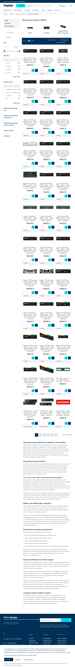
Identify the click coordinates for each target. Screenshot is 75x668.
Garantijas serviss (61, 642)
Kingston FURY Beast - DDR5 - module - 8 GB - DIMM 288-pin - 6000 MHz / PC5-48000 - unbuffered (46, 315)
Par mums (57, 10)
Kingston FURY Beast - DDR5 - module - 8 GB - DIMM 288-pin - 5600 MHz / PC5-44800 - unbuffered (46, 92)
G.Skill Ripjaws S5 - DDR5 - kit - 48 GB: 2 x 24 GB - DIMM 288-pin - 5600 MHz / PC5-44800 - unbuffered (30, 414)
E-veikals (31, 638)
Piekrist (8, 659)
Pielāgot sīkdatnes (28, 659)
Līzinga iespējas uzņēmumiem (47, 644)
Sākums (5, 14)
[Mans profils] (63, 5)
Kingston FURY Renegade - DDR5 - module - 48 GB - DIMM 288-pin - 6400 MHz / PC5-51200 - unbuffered (30, 283)
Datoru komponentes (20, 14)
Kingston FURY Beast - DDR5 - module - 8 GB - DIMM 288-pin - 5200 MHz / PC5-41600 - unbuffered (46, 61)
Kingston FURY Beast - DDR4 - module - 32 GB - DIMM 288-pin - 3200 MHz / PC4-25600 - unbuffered (63, 153)
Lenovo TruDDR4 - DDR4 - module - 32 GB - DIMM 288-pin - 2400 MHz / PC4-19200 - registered (63, 413)
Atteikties (17, 659)
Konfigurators (32, 640)
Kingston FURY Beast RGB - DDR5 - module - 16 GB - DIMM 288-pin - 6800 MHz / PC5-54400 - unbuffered (46, 348)
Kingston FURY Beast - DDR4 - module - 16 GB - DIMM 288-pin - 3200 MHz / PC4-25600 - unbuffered (63, 122)
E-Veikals (11, 14)
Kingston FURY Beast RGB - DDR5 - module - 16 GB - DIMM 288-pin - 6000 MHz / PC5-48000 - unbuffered (30, 348)
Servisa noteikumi (61, 640)
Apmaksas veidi (47, 640)
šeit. (69, 652)
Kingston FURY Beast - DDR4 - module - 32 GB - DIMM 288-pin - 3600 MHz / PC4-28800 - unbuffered (63, 186)
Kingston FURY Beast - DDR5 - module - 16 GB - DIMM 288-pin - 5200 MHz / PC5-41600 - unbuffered (63, 250)
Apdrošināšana (47, 638)
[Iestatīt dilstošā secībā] (55, 42)
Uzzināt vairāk (22, 1)
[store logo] (8, 5)
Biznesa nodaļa (8, 10)
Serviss (43, 10)
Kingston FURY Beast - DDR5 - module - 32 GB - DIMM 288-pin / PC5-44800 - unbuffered (30, 60)
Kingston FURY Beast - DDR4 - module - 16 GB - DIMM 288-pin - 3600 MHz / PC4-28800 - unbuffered (47, 186)
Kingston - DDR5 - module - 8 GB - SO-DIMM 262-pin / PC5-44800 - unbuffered (63, 60)
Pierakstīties (66, 620)
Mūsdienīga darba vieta (33, 644)
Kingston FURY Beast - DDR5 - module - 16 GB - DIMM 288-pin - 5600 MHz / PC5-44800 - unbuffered (30, 250)
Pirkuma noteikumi (62, 638)
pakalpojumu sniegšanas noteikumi (61, 626)
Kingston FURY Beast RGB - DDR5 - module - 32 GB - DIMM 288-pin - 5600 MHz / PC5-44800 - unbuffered (63, 348)
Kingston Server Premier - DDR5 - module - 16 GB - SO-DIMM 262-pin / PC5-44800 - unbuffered (30, 186)
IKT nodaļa (35, 10)
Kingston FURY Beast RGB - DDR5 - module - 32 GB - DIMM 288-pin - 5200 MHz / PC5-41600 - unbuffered (63, 315)
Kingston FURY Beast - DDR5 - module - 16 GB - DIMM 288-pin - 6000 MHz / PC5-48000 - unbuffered (63, 92)
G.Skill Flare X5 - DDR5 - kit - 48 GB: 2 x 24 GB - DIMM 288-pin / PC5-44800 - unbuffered (46, 413)
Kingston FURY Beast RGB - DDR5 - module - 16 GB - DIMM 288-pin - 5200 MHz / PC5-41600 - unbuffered (30, 381)
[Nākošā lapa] (56, 435)
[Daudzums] (26, 70)
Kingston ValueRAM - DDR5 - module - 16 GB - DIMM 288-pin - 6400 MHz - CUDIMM (47, 218)
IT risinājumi (27, 10)
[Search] (49, 5)
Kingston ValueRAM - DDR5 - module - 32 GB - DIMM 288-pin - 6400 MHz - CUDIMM (30, 218)
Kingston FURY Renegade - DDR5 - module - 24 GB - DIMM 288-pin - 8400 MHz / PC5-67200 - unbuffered (46, 283)
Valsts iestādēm (18, 10)
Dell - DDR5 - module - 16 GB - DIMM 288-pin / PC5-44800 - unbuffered (63, 379)
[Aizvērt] (72, 648)
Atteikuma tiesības (62, 645)
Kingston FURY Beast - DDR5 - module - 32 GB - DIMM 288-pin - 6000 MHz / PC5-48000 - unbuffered (46, 122)
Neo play (50, 10)
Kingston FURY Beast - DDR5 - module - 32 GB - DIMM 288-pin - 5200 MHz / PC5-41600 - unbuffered (30, 91)
